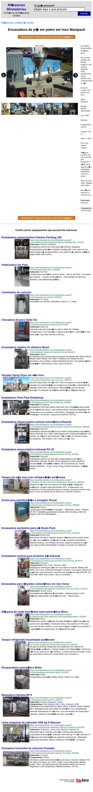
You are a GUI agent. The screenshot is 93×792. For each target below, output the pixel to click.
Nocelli (43, 591)
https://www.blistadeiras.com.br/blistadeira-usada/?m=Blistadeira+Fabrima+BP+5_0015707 (51, 699)
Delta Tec (44, 327)
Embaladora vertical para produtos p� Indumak (31, 556)
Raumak (43, 429)
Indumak (44, 456)
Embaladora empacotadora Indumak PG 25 (28, 449)
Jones (52, 729)
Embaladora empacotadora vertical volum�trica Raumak (36, 422)
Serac (49, 591)
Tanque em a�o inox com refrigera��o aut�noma (33, 477)
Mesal (42, 354)
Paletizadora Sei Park (15, 264)
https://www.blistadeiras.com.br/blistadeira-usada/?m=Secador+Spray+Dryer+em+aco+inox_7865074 (51, 379)
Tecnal (43, 507)
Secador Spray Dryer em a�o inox (23, 375)
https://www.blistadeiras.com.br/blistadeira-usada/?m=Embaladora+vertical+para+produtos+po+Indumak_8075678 (56, 560)
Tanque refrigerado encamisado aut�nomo (28, 639)
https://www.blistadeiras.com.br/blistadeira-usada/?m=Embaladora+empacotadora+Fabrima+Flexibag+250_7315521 (57, 241)
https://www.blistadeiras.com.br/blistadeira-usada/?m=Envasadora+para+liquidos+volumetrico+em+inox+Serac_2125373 (59, 587)
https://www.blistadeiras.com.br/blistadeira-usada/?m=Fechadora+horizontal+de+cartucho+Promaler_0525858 (54, 752)
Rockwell (70, 704)
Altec (57, 704)
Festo (50, 565)
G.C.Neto (44, 299)
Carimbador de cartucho (16, 292)
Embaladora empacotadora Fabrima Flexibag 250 (32, 237)
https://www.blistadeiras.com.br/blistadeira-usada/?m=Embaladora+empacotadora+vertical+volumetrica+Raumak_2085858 (59, 426)
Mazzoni (64, 729)
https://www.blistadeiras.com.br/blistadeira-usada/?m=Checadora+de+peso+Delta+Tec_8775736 (51, 323)
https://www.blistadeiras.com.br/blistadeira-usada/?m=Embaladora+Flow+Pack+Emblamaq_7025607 (51, 401)
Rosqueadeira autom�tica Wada (21, 667)
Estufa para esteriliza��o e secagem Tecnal (29, 500)
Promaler (44, 755)
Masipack (84, 202)
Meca (42, 619)
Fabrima (43, 244)
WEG (64, 565)
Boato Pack (45, 535)
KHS (58, 729)
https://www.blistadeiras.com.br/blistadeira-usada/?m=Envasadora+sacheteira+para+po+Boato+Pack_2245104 (55, 532)
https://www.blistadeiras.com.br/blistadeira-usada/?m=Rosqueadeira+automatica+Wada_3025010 (51, 671)
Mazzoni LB (74, 729)
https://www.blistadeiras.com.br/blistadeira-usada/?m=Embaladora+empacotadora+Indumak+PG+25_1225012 (54, 453)
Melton (46, 757)
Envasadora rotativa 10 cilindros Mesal (25, 347)
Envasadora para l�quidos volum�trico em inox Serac (35, 583)
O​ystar (60, 702)
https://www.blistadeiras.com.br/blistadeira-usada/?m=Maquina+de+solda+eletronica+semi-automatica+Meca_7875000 (58, 615)
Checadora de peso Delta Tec (19, 319)
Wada (42, 674)
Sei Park (44, 272)
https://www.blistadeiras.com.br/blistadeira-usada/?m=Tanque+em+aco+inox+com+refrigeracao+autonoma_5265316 (57, 481)
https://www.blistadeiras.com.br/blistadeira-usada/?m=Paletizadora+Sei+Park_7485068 (51, 268)
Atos (45, 565)
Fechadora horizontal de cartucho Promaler (28, 748)
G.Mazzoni (44, 729)
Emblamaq (44, 405)
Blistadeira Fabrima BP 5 (17, 695)
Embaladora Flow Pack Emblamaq (22, 397)
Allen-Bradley (86, 210)
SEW (77, 704)
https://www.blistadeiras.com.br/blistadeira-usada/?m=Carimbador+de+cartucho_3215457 (51, 296)
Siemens (57, 565)
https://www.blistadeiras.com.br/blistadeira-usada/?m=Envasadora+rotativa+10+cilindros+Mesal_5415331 (52, 351)
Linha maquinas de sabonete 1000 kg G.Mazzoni (31, 722)
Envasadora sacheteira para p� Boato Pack (28, 528)
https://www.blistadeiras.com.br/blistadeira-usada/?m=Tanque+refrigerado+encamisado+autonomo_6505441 (53, 643)
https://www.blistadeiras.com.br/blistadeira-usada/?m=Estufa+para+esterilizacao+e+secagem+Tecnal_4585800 (55, 504)
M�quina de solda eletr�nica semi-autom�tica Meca (35, 611)
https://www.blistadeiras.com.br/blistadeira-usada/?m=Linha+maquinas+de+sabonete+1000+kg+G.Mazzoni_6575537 (57, 726)
